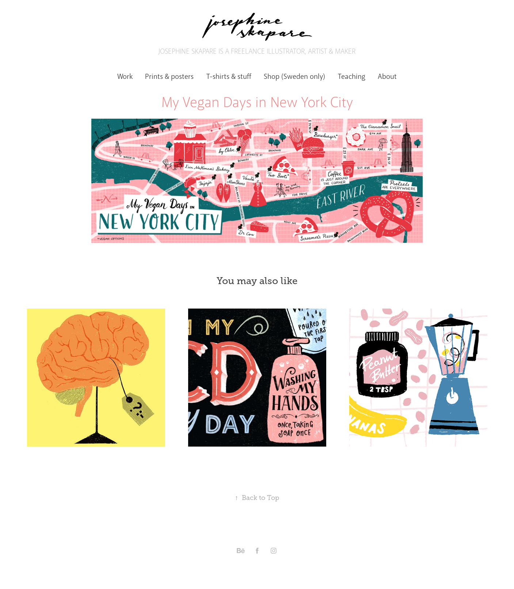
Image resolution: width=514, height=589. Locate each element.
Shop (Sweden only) (294, 76)
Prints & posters (169, 76)
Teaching (351, 76)
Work (125, 76)
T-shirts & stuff (228, 76)
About (387, 76)
